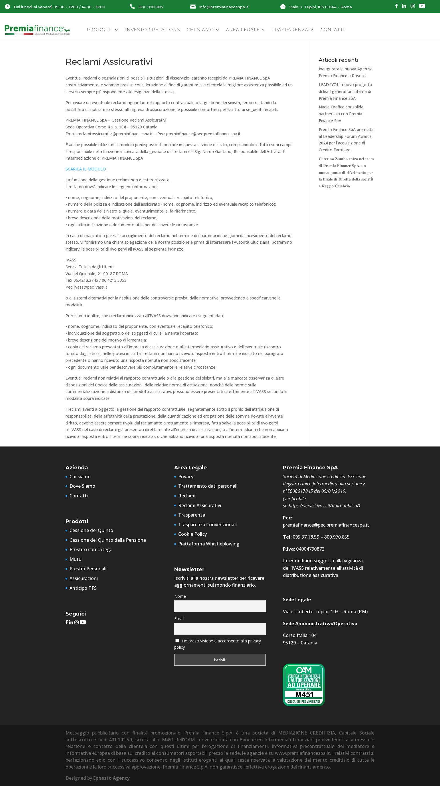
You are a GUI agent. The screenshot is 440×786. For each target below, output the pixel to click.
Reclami (186, 496)
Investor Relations (152, 29)
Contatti (332, 29)
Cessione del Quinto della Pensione (108, 540)
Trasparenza (290, 29)
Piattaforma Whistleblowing (208, 544)
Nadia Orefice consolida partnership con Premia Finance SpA (341, 113)
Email (179, 618)
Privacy (185, 476)
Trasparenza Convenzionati (207, 524)
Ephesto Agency (111, 778)
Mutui (76, 559)
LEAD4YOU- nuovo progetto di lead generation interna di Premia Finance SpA (345, 91)
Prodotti (100, 29)
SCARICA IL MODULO (86, 169)
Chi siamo (200, 29)
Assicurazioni (84, 578)
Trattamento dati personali (207, 486)
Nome (180, 596)
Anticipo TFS (83, 588)
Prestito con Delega (91, 549)
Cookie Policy (192, 534)
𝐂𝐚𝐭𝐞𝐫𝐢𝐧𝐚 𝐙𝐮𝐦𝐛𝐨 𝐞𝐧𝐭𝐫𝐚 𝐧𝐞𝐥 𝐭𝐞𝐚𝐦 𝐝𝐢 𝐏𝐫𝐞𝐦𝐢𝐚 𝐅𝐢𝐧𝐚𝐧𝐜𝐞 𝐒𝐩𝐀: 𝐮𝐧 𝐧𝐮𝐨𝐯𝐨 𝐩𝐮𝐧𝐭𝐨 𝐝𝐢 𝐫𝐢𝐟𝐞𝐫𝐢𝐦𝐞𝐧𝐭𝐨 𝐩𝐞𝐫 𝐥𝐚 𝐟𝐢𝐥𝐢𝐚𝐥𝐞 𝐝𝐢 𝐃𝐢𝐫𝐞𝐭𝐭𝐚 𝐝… (346, 172)
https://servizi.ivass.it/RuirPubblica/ (324, 506)
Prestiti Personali (88, 568)
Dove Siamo (82, 486)
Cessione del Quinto (91, 530)
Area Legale (243, 29)
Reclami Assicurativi (199, 505)
